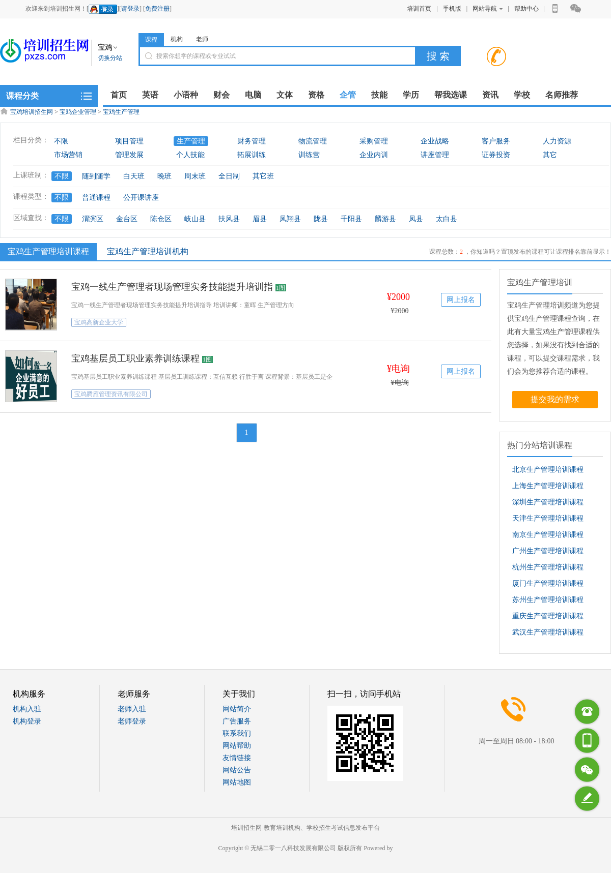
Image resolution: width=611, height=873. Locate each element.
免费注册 (157, 8)
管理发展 (129, 155)
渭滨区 (92, 219)
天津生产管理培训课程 (548, 518)
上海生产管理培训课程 (548, 486)
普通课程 (96, 197)
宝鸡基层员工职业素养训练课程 (135, 358)
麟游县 (385, 219)
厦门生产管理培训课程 (548, 583)
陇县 (321, 219)
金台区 (126, 219)
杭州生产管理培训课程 (548, 567)
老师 (202, 39)
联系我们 (237, 733)
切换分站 (110, 58)
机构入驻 (27, 709)
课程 (151, 39)
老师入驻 (132, 709)
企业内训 (373, 155)
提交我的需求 (555, 399)
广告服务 (237, 721)
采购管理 (373, 141)
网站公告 (237, 770)
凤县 (416, 219)
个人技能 (190, 155)
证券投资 (496, 155)
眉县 (260, 219)
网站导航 (488, 8)
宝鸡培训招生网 (31, 111)
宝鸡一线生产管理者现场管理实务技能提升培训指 (172, 287)
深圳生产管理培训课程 (548, 502)
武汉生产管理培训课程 (548, 632)
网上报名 (461, 300)
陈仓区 (161, 219)
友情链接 (237, 758)
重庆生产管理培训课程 (548, 616)
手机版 (452, 8)
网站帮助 (237, 745)
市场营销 (68, 155)
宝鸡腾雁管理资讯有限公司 (111, 394)
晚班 (164, 176)
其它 (550, 155)
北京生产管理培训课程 (548, 469)
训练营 (309, 155)
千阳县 (351, 219)
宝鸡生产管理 (121, 111)
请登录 (130, 8)
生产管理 (191, 141)
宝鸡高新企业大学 (98, 322)
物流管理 (312, 141)
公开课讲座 (141, 197)
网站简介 (237, 709)
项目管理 (129, 141)
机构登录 (27, 721)
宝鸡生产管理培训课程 (47, 251)
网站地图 (237, 782)
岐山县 (195, 219)
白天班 (134, 176)
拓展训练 (251, 155)
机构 (177, 39)
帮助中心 (526, 8)
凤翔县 (290, 219)
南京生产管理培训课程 (548, 534)
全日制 (229, 176)
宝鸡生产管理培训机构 (147, 251)
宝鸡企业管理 (78, 111)
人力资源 (557, 141)
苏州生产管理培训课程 (548, 600)
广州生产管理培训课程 (548, 551)
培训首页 (419, 8)
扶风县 (229, 219)
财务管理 (251, 141)
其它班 (263, 176)
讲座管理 (435, 155)
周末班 (195, 176)
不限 (61, 141)
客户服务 (496, 141)
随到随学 (96, 176)
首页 (118, 95)
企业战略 (435, 141)
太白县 (446, 219)
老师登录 (132, 721)
